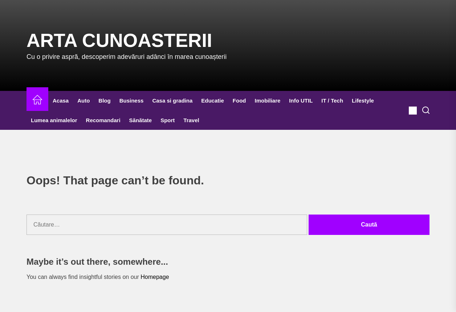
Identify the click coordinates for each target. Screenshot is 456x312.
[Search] (425, 110)
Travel (191, 120)
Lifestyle (363, 100)
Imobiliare (267, 100)
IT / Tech (332, 100)
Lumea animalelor (54, 120)
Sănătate (140, 120)
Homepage (155, 277)
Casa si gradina (172, 100)
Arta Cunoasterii (119, 40)
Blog (104, 100)
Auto (83, 100)
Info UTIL (301, 100)
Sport (167, 120)
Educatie (212, 100)
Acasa (61, 100)
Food (239, 100)
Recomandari (103, 120)
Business (131, 100)
